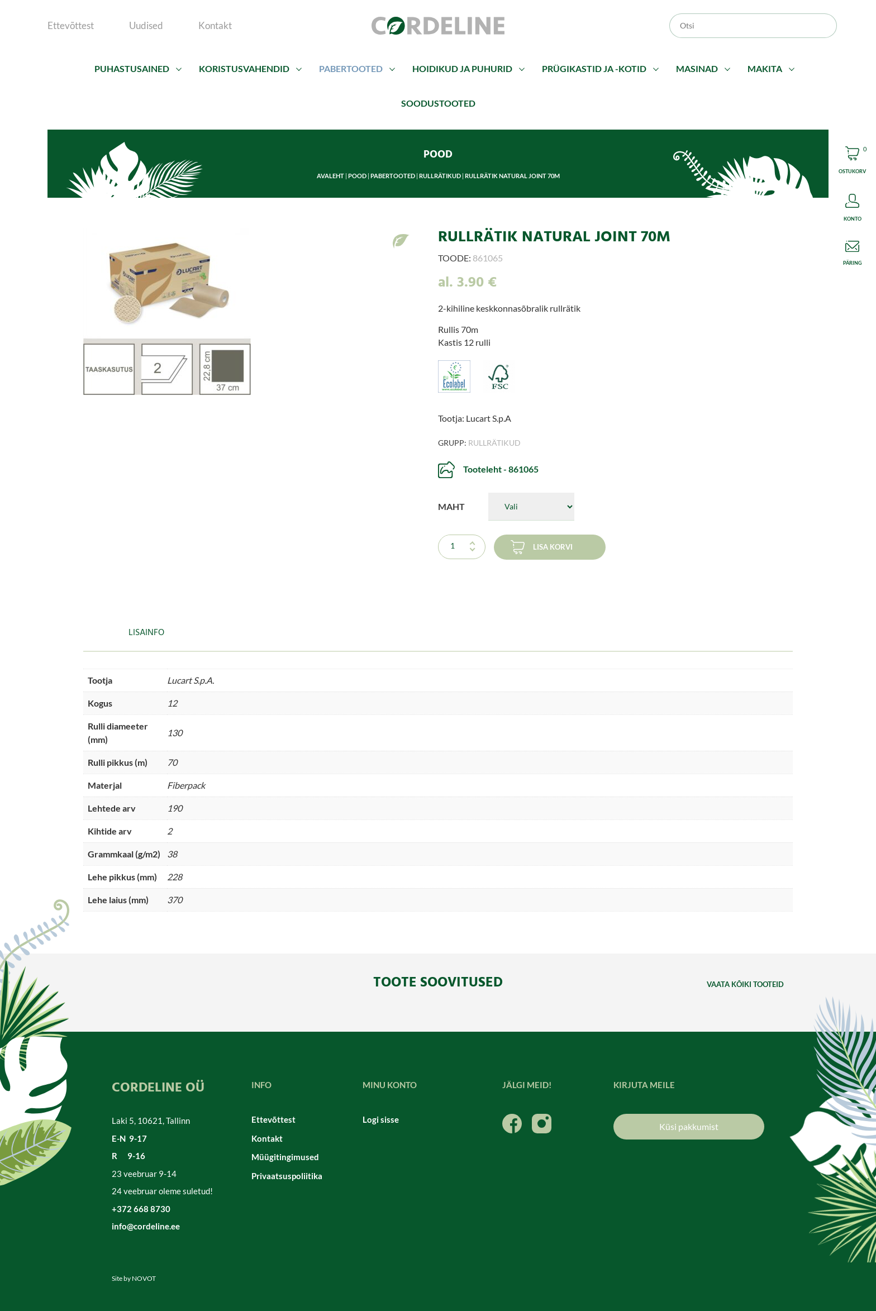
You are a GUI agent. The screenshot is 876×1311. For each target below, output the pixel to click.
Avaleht (330, 175)
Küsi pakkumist (688, 1126)
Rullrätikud (440, 175)
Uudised (146, 25)
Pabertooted (351, 68)
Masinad (697, 68)
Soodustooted (438, 103)
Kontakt (215, 25)
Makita (765, 68)
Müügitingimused (285, 1157)
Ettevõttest (70, 25)
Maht (451, 506)
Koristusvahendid (244, 68)
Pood (357, 175)
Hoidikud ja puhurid (462, 68)
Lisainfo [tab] (146, 633)
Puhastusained (131, 68)
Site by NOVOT (134, 1278)
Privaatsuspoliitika (286, 1176)
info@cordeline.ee (146, 1226)
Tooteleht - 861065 (501, 469)
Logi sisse (381, 1119)
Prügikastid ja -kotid (594, 68)
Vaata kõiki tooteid (745, 984)
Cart (852, 161)
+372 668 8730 (141, 1209)
